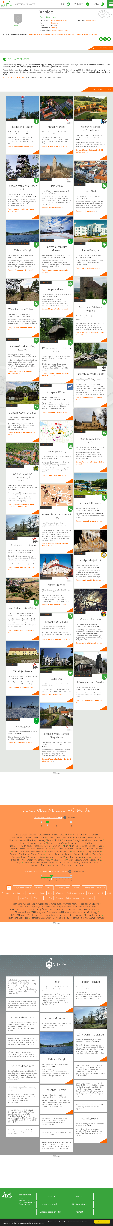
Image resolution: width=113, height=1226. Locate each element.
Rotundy (80, 300)
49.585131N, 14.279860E (59, 30)
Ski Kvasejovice (39, 912)
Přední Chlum (37, 854)
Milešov (22, 848)
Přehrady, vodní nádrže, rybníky (18, 243)
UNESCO (49, 888)
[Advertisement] (56, 789)
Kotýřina (62, 843)
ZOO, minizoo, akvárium (15, 467)
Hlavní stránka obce (105, 48)
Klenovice (98, 840)
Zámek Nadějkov (34, 915)
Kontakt (79, 1212)
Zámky (12, 539)
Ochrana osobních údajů (50, 1212)
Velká (47, 859)
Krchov (47, 845)
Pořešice (97, 851)
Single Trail (48, 898)
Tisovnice (79, 34)
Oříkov (15, 851)
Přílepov (49, 854)
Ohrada (89, 848)
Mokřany (31, 848)
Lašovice (83, 845)
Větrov (70, 859)
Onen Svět (99, 848)
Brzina (75, 834)
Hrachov (13, 840)
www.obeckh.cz (90, 21)
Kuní (66, 845)
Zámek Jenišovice (22, 912)
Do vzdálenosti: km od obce (48, 818)
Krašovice (40, 34)
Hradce (22, 840)
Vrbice (46, 12)
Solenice (59, 857)
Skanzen (12, 406)
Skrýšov (40, 857)
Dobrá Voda (16, 837)
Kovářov (88, 843)
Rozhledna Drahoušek (18, 917)
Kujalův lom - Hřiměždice (90, 909)
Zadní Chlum (63, 862)
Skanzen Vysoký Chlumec (84, 906)
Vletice (86, 34)
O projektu (50, 1196)
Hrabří (98, 837)
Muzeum (46, 120)
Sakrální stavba (46, 578)
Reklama (79, 1196)
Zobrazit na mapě (21, 147)
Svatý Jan (86, 857)
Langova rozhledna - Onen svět (46, 903)
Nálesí (49, 848)
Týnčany (29, 859)
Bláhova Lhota (20, 834)
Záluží (95, 862)
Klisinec (23, 843)
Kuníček (74, 845)
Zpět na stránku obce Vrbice (102, 89)
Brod (68, 834)
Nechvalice (58, 848)
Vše (9, 888)
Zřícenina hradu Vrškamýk (27, 906)
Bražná (55, 834)
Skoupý (31, 857)
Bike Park (46, 282)
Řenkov (15, 857)
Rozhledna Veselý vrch (41, 917)
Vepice (55, 859)
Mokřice (47, 34)
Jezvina (50, 840)
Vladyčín (18, 862)
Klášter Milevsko (17, 915)
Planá (59, 851)
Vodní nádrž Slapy (89, 912)
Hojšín (71, 837)
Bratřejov (33, 834)
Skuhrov (49, 857)
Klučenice (32, 843)
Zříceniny (12, 302)
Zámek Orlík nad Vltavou (65, 909)
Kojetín (42, 843)
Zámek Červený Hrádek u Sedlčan (63, 912)
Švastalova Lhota (70, 34)
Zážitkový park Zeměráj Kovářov (56, 906)
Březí (62, 834)
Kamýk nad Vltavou (83, 840)
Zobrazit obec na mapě (13, 77)
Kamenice (67, 840)
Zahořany (75, 862)
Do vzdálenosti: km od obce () (46, 871)
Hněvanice (61, 837)
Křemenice (57, 845)
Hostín (79, 837)
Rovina (23, 857)
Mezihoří (13, 848)
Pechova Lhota (38, 851)
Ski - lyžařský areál (13, 720)
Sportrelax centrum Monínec (70, 915)
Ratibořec (97, 854)
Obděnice (79, 848)
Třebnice (15, 859)
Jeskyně (79, 553)
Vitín (99, 859)
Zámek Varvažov (97, 917)
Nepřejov (69, 848)
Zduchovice (34, 865)
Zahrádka (86, 862)
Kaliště (58, 840)
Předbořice (24, 854)
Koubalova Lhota (75, 843)
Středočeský (55, 23)
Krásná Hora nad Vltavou (59, 21)
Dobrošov (28, 837)
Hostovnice (32, 34)
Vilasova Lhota (81, 859)
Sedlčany (54, 28)
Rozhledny (12, 120)
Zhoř (95, 34)
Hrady (46, 179)
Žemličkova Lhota (70, 865)
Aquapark (45, 385)
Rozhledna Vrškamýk (89, 903)
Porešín (13, 854)
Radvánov (86, 854)
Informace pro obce (51, 1204)
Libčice (92, 845)
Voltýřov (35, 862)
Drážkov (51, 837)
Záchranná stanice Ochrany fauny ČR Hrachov (31, 909)
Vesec (63, 859)
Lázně (46, 672)
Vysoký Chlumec (47, 862)
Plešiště (53, 34)
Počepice (76, 851)
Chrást (95, 834)
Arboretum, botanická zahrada (86, 367)
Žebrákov (45, 865)
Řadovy (77, 854)
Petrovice (50, 851)
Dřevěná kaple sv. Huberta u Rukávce (70, 917)
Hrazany (41, 840)
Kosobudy (51, 843)
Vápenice (39, 859)
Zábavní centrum (13, 339)
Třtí (22, 859)
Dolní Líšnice (40, 837)
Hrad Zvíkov (49, 915)
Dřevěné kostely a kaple (49, 341)
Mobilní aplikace (79, 1204)
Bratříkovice (44, 834)
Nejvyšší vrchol (25, 898)
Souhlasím (102, 1222)
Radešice (59, 854)
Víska (92, 859)
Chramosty (85, 834)
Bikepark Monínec (93, 915)
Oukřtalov (24, 851)
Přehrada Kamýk (70, 903)
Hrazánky (31, 840)
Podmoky (60, 34)
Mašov (100, 845)
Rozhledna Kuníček (21, 903)
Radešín (68, 854)
